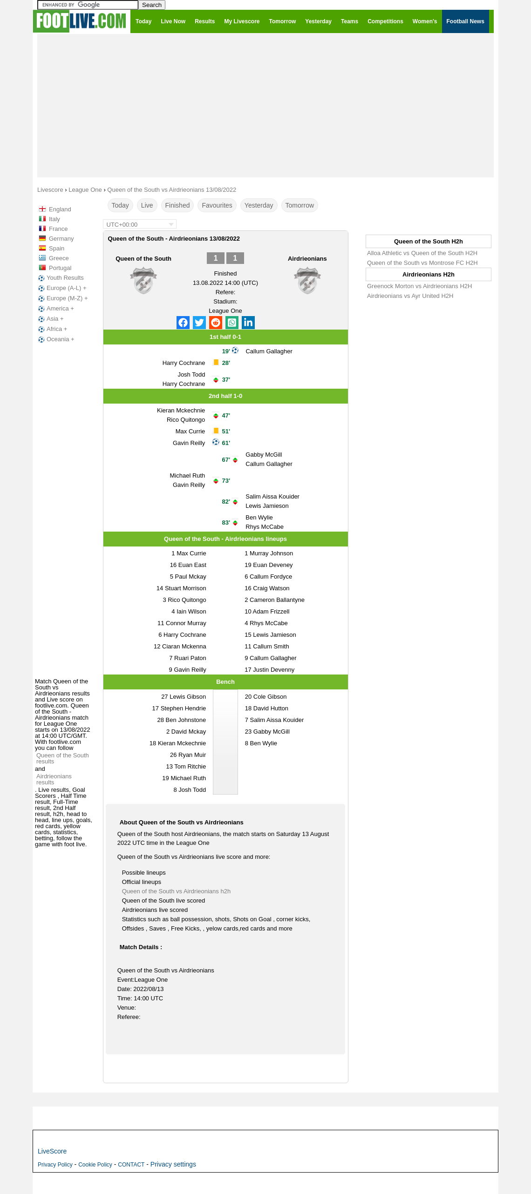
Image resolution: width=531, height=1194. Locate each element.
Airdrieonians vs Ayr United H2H (410, 295)
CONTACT (131, 1164)
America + (55, 308)
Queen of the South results (62, 758)
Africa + (51, 329)
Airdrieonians (307, 258)
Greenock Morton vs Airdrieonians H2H (419, 286)
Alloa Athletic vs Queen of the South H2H (422, 253)
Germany (61, 238)
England (60, 209)
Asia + (50, 319)
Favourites (217, 205)
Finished (177, 205)
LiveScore (52, 1151)
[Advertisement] (265, 105)
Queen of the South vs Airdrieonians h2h (176, 891)
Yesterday (259, 205)
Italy (54, 219)
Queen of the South (143, 258)
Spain (56, 248)
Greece (59, 258)
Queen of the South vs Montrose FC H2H (422, 262)
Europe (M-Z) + (62, 298)
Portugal (60, 267)
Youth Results (60, 278)
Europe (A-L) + (61, 288)
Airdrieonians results (54, 779)
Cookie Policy (95, 1164)
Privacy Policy (55, 1164)
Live (147, 205)
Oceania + (55, 339)
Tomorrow (300, 205)
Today (120, 205)
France (58, 228)
